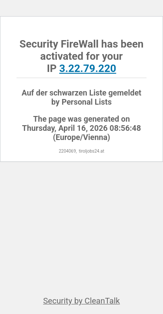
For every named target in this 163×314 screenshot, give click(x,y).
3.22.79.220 (87, 68)
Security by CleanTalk (81, 301)
